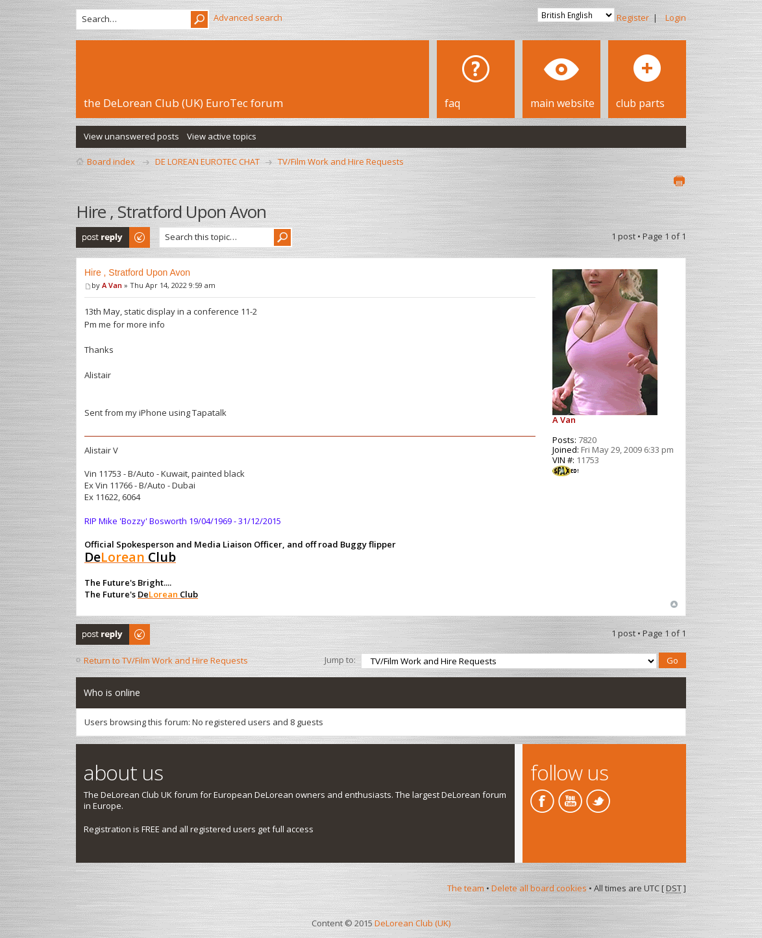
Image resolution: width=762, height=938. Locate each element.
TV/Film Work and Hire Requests (341, 161)
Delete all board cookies (539, 887)
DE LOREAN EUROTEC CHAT (207, 161)
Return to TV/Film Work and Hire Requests (166, 660)
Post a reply (113, 237)
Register (633, 17)
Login (675, 17)
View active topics (221, 136)
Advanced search (248, 17)
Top (674, 604)
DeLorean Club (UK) (412, 921)
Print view (679, 181)
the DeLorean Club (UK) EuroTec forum (183, 102)
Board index (111, 161)
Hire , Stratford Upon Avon (137, 272)
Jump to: (340, 659)
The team (465, 887)
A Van (112, 285)
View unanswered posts (131, 136)
